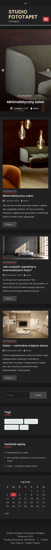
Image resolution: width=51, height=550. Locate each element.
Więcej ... (10, 224)
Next (48, 70)
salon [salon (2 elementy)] (24, 427)
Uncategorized (24, 95)
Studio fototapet (23, 14)
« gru (6, 513)
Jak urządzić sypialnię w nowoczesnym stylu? (19, 268)
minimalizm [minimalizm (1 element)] (11, 427)
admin (36, 108)
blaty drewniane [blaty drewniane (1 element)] (13, 421)
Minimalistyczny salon (25, 102)
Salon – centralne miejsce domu (25, 345)
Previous (2, 70)
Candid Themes (32, 543)
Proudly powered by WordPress (19, 539)
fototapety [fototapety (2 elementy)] (31, 421)
